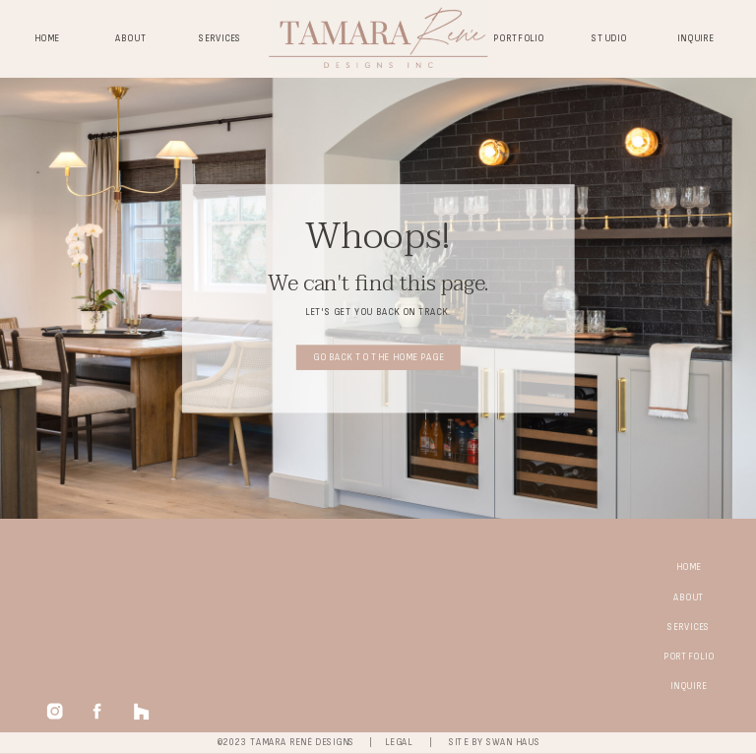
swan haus (513, 742)
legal (398, 742)
